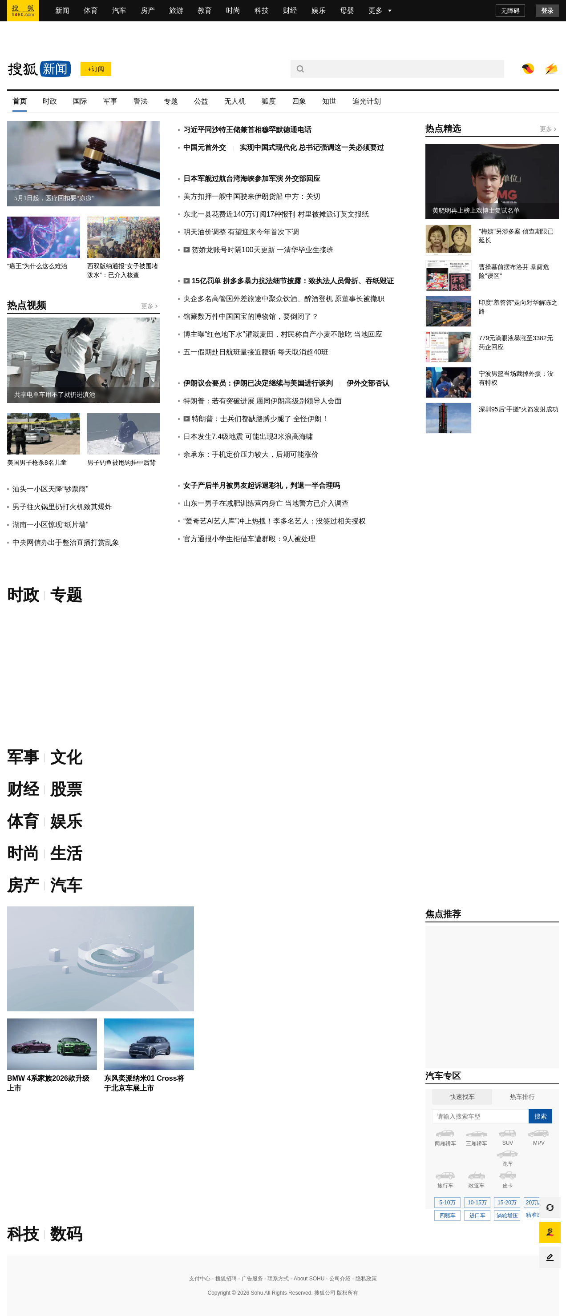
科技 (262, 10)
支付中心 (199, 1279)
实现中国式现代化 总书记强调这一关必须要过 (312, 147)
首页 (19, 101)
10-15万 (477, 1202)
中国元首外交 (205, 147)
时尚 (233, 10)
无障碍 (510, 10)
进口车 (477, 1215)
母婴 (347, 10)
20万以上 (537, 1202)
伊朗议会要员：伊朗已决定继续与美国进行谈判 (259, 383)
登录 (547, 10)
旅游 (176, 10)
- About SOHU (306, 1279)
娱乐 (318, 10)
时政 (50, 101)
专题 (171, 101)
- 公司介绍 (337, 1279)
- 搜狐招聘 (223, 1279)
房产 (148, 10)
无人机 (235, 101)
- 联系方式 (276, 1279)
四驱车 (448, 1215)
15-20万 (507, 1202)
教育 (205, 10)
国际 (80, 101)
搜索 (540, 1116)
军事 (110, 101)
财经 (290, 10)
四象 (299, 101)
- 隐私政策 (364, 1279)
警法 (140, 101)
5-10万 (447, 1202)
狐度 (269, 101)
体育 (91, 10)
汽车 (119, 10)
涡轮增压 (507, 1215)
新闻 (62, 10)
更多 (150, 306)
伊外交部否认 (368, 383)
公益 (201, 101)
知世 (329, 101)
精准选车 (536, 1215)
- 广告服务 (250, 1279)
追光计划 (366, 101)
